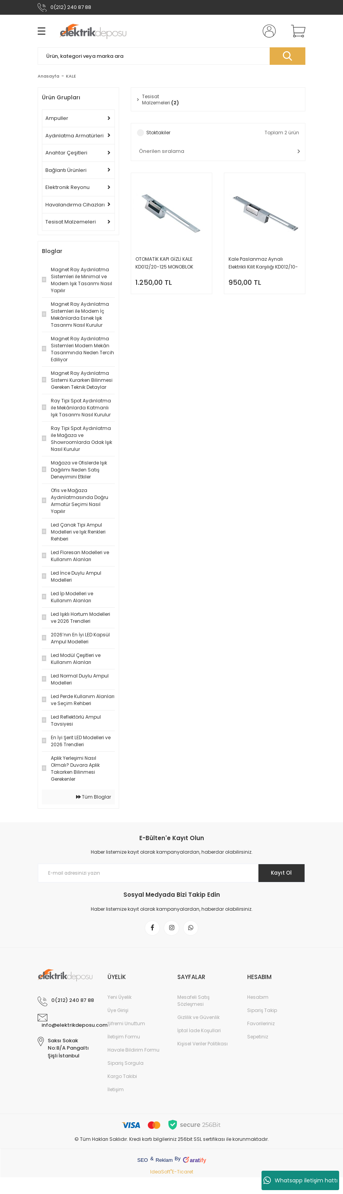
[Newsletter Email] (171, 873)
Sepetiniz (257, 1038)
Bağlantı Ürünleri (66, 170)
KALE (71, 76)
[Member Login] (268, 31)
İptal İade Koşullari (199, 1031)
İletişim (115, 1090)
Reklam (164, 1161)
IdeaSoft (161, 1173)
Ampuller (56, 118)
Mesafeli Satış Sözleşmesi (193, 1002)
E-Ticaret (182, 1173)
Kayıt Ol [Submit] (280, 873)
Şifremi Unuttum (126, 1024)
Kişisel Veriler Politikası (202, 1045)
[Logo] (92, 31)
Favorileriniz (261, 1024)
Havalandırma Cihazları (75, 204)
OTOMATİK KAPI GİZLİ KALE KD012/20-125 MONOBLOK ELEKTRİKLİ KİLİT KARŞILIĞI (164, 264)
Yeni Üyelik (119, 998)
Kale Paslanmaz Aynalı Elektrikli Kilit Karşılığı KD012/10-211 (263, 264)
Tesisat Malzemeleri (70, 221)
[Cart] (296, 31)
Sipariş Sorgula (125, 1064)
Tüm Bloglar (93, 797)
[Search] (171, 56)
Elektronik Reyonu (67, 187)
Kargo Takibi (122, 1077)
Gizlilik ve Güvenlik (198, 1018)
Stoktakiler (158, 133)
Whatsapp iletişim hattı (300, 1180)
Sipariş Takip (262, 1011)
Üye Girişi (117, 1011)
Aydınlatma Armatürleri (74, 135)
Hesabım (258, 998)
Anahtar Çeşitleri (66, 152)
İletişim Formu (123, 1038)
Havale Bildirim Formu (133, 1051)
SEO (142, 1161)
